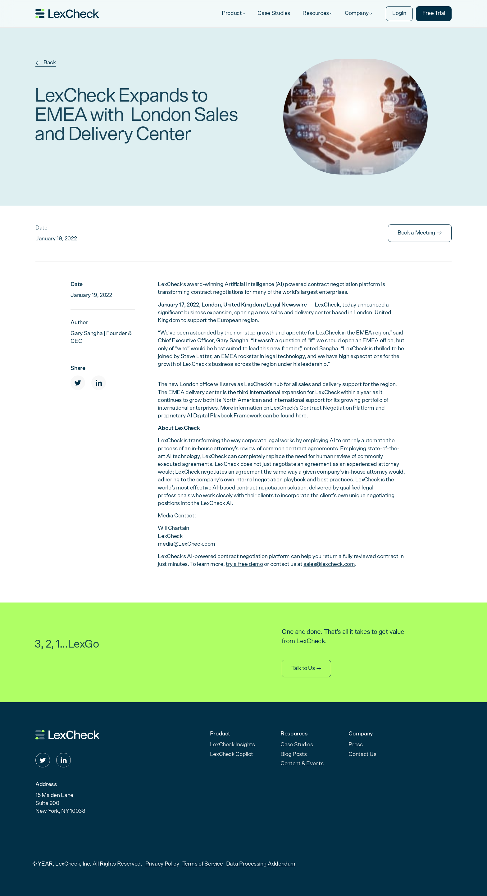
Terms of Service (202, 864)
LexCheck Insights (232, 745)
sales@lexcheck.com (329, 564)
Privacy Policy (162, 864)
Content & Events (301, 763)
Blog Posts (293, 754)
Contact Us (362, 754)
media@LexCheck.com (186, 544)
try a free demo (244, 564)
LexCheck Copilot (231, 754)
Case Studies (296, 745)
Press (355, 745)
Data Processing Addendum (260, 864)
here (301, 416)
